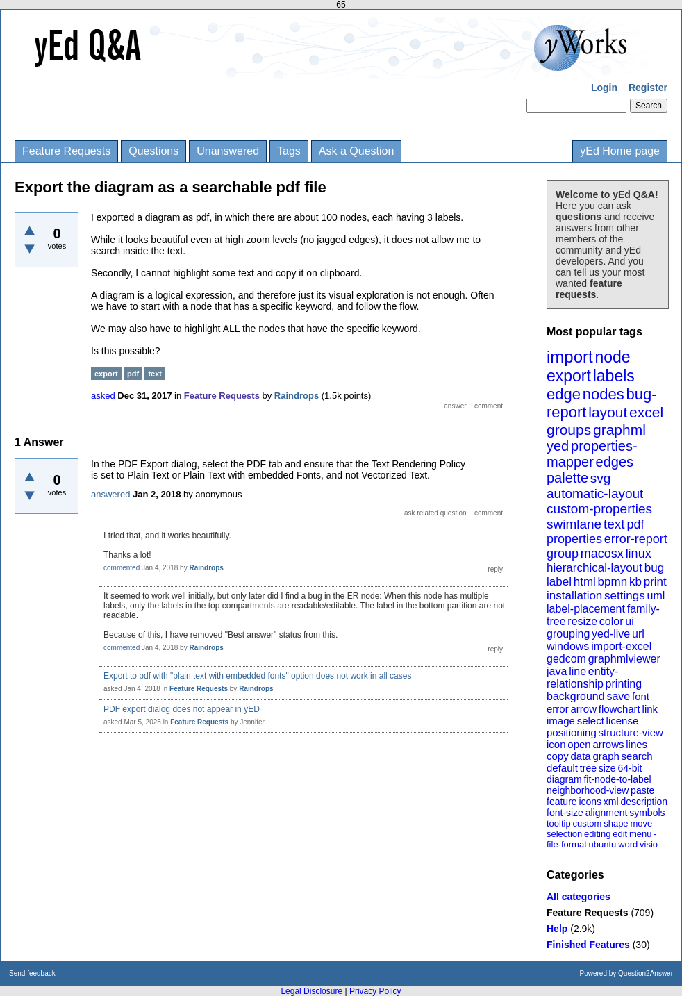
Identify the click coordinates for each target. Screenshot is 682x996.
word (628, 844)
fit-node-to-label (617, 779)
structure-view (631, 732)
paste (642, 790)
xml (611, 801)
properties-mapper (592, 454)
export (569, 376)
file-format (567, 844)
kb (635, 581)
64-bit (629, 768)
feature (562, 801)
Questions (153, 151)
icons (590, 801)
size (607, 768)
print (655, 581)
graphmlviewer (624, 659)
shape (616, 823)
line (577, 671)
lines (636, 744)
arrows (608, 744)
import (570, 356)
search (637, 756)
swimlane (574, 524)
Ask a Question (356, 151)
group (563, 554)
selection (564, 834)
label (559, 581)
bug (654, 567)
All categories (578, 896)
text (614, 524)
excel (646, 412)
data (580, 756)
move (641, 823)
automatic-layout (595, 493)
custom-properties (599, 508)
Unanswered (228, 151)
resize (582, 621)
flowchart (619, 709)
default (562, 768)
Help (557, 928)
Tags (289, 151)
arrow (583, 709)
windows (568, 646)
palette (567, 477)
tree (588, 768)
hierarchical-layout (594, 567)
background (576, 696)
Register (648, 87)
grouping (568, 634)
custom (586, 823)
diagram (564, 779)
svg (600, 478)
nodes (603, 394)
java (557, 671)
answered (110, 494)
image (561, 721)
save (618, 696)
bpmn (613, 581)
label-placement (586, 609)
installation (574, 595)
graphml (619, 430)
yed (558, 446)
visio (649, 844)
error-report (635, 539)
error (558, 709)
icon (556, 744)
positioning (572, 732)
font (640, 696)
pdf (635, 524)
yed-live (611, 634)
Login (604, 87)
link (650, 709)
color (611, 621)
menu (640, 834)
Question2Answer (645, 973)
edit (620, 834)
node (612, 357)
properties (574, 539)
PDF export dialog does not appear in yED (181, 709)
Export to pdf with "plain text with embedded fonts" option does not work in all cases (257, 676)
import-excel (621, 646)
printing (624, 684)
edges (615, 462)
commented (121, 568)
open (578, 744)
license (622, 721)
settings (624, 595)
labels (614, 376)
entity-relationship (582, 677)
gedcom (566, 659)
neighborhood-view (588, 790)
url (638, 634)
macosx (602, 554)
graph (605, 756)
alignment (606, 812)
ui (629, 621)
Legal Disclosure (311, 991)
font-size (565, 812)
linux (638, 554)
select (590, 721)
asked (103, 395)
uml (656, 595)
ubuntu (603, 844)
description (643, 801)
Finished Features (588, 944)
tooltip (559, 823)
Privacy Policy (375, 991)
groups (569, 430)
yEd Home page (620, 151)
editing (597, 834)
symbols (647, 812)
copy (558, 756)
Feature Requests (66, 151)
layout (607, 412)
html (585, 581)
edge (564, 394)
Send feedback (32, 973)
